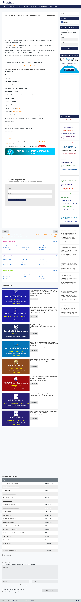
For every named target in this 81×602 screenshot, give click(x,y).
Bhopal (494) (6, 279)
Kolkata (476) (42, 279)
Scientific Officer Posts (68, 283)
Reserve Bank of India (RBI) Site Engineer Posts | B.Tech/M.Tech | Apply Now (42, 360)
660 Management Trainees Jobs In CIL (69, 150)
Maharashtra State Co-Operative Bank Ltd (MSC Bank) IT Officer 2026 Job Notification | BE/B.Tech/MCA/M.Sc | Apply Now (43, 291)
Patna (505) (41, 276)
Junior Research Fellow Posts (69, 287)
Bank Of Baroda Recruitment (10, 529)
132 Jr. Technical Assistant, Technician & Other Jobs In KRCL (69, 213)
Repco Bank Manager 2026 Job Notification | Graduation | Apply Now (43, 377)
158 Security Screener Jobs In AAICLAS (69, 203)
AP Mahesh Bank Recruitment (10, 550)
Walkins (26, 6)
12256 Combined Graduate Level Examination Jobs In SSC (68, 120)
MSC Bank (41, 312)
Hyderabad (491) (25, 279)
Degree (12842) (7, 259)
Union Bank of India (32, 18)
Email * (9, 193)
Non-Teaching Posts (69, 279)
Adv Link (18, 108)
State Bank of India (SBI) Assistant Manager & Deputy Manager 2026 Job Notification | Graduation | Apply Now (44, 395)
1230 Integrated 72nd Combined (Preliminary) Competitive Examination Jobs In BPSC (68, 137)
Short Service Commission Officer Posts (69, 313)
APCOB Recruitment (7, 543)
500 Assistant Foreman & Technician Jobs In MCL (69, 158)
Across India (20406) (8, 274)
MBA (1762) (41, 264)
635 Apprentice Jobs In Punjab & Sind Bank (69, 154)
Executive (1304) (42, 247)
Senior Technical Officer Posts (69, 246)
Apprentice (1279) (7, 249)
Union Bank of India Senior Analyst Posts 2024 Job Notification (20, 135)
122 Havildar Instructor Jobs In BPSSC (69, 221)
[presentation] (51, 586)
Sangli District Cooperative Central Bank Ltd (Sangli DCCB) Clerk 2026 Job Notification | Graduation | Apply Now (43, 326)
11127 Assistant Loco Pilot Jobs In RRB (69, 124)
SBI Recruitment (7, 490)
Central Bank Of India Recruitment (11, 483)
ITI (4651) (23, 262)
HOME (5, 6)
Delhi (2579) (41, 274)
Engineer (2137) (7, 247)
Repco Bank (41, 380)
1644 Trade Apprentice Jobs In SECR (68, 133)
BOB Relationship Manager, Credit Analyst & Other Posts (26, 146)
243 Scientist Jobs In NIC (66, 177)
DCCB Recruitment (7, 501)
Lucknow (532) (24, 276)
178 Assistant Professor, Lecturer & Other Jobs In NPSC (68, 196)
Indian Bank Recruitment (9, 504)
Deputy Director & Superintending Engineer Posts (69, 270)
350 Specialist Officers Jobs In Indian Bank (69, 170)
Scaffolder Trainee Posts (69, 265)
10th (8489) (41, 259)
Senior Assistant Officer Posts (69, 238)
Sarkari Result (43, 6)
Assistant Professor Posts (68, 234)
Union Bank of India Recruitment (14, 11)
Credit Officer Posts (69, 296)
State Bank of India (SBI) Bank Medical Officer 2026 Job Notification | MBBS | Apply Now (44, 411)
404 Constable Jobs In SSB (66, 162)
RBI (39, 363)
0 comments (41, 18)
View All (55, 241)
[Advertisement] (30, 29)
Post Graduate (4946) (8, 262)
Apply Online (8, 138)
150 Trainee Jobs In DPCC (66, 206)
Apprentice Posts (68, 255)
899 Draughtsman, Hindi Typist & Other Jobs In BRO (68, 142)
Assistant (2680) (42, 245)
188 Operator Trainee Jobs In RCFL (68, 193)
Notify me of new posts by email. (11, 592)
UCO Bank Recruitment (8, 522)
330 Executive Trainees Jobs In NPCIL (69, 174)
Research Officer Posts (68, 300)
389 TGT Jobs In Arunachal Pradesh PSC (68, 166)
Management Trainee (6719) (10, 245)
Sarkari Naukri (53, 6)
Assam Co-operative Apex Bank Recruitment (13, 525)
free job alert (14, 45)
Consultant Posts (68, 259)
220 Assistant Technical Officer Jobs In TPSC (69, 181)
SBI (39, 399)
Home (3, 11)
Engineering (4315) (43, 262)
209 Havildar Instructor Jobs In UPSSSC (67, 185)
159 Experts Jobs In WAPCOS (67, 200)
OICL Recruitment (7, 511)
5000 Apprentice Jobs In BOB (67, 130)
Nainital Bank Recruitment (9, 518)
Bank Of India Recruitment (9, 494)
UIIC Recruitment (7, 515)
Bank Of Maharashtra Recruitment (11, 508)
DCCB (40, 329)
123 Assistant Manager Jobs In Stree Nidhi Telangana (69, 218)
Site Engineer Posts (69, 304)
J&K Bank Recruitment (8, 497)
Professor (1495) (25, 247)
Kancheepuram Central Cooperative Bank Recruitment (16, 532)
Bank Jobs (25, 18)
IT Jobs (19, 6)
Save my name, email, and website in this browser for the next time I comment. (18, 586)
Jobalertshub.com (17, 600)
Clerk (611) (41, 249)
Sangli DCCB (44, 329)
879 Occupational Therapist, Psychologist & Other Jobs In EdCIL (68, 147)
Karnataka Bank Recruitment (10, 540)
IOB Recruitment (7, 536)
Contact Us (30, 600)
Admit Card (33, 6)
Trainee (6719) (24, 245)
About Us (36, 600)
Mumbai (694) (6, 276)
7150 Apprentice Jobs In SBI (67, 127)
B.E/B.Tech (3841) (7, 264)
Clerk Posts (69, 251)
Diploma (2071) (24, 264)
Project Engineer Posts (67, 242)
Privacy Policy (24, 600)
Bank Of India (41, 347)
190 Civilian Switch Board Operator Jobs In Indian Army (68, 189)
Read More (34, 299)
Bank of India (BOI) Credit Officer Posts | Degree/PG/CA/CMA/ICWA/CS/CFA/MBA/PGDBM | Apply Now (44, 343)
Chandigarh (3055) (25, 274)
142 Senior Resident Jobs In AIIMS (68, 209)
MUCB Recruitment (7, 547)
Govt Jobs (13, 6)
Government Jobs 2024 (30, 65)
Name (9, 188)
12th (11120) (24, 259)
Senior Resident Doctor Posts (69, 292)
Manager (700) (24, 249)
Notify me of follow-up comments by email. (14, 589)
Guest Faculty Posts (68, 230)
